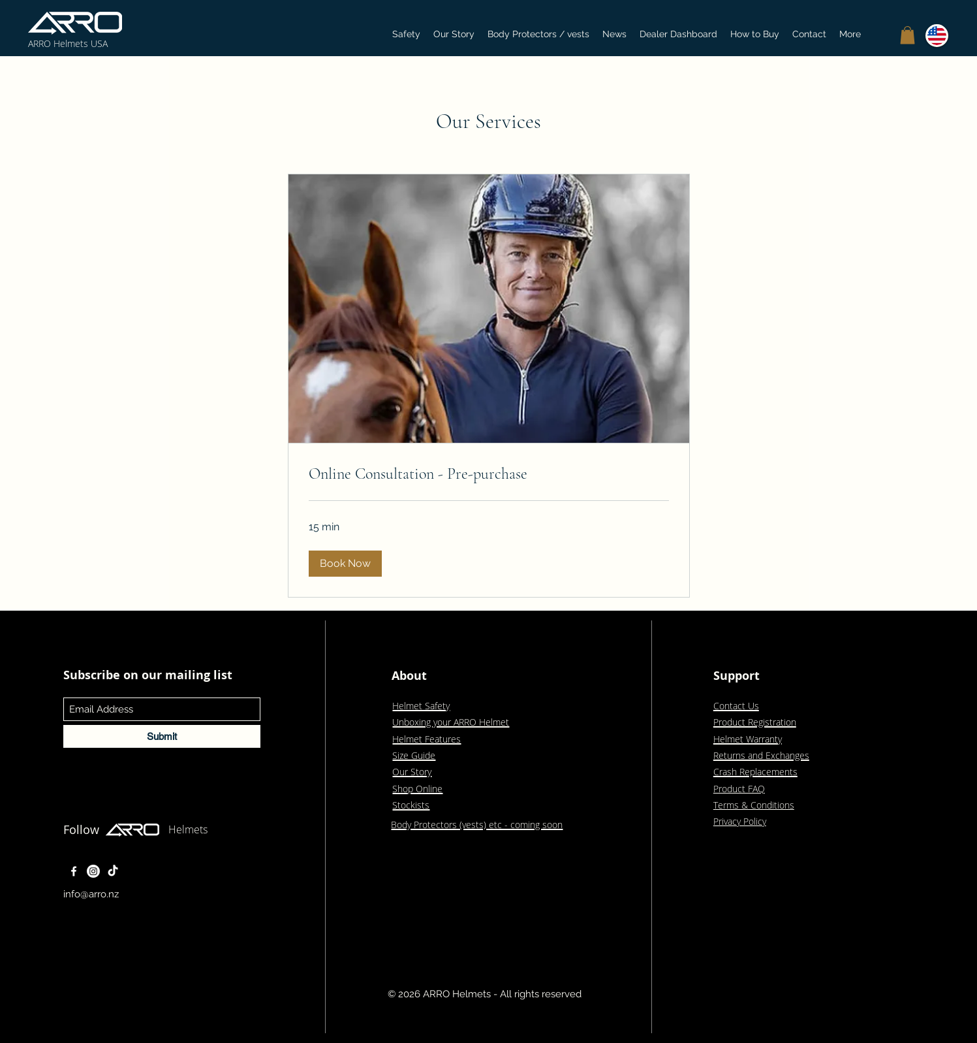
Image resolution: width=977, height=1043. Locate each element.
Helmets (188, 829)
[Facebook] (73, 871)
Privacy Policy (739, 821)
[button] (907, 35)
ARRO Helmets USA (68, 43)
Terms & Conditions (753, 805)
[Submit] (161, 736)
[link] (489, 474)
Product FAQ (739, 788)
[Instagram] (93, 871)
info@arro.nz (91, 894)
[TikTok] (112, 871)
